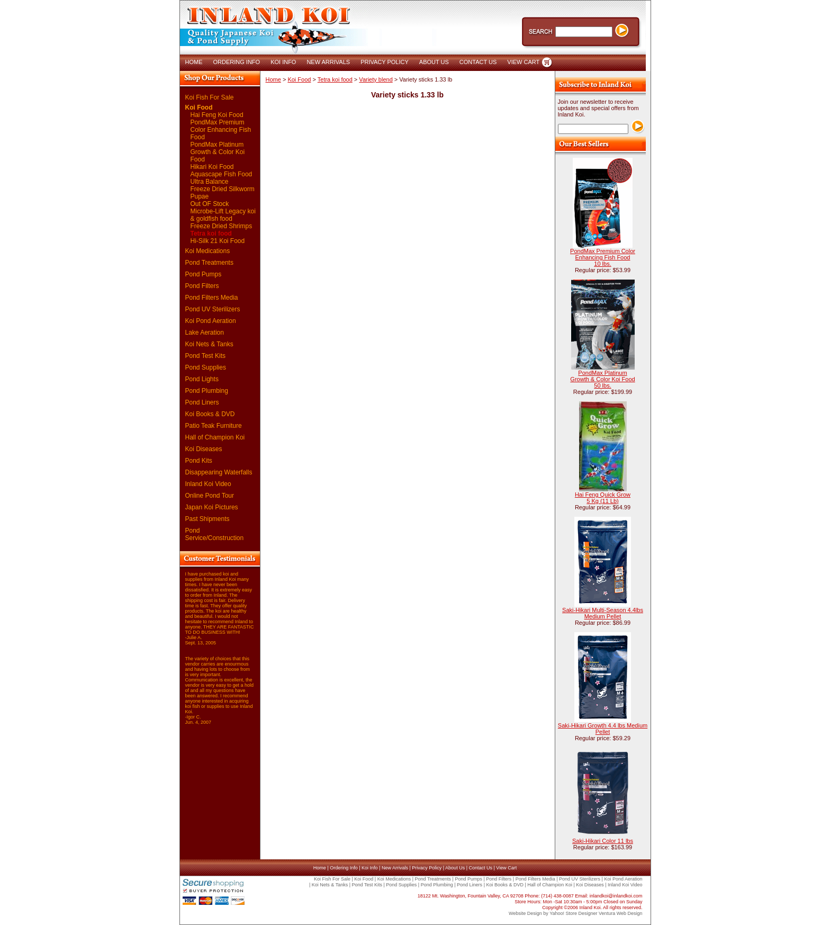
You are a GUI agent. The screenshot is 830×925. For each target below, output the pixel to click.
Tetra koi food (211, 233)
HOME (194, 62)
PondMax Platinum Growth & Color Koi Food (218, 152)
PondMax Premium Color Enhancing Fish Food (221, 130)
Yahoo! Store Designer (573, 913)
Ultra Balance (210, 181)
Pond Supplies (205, 367)
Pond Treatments (209, 262)
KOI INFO (283, 62)
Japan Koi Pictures (211, 507)
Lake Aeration (204, 332)
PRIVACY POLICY (384, 62)
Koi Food (199, 107)
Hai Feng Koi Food (217, 115)
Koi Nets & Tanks (209, 344)
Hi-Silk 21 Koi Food (218, 241)
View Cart (506, 867)
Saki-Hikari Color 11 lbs (602, 841)
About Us (455, 867)
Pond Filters (202, 286)
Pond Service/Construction (214, 534)
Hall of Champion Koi (215, 437)
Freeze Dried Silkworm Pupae (223, 196)
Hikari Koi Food (212, 166)
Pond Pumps (203, 274)
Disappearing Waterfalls (218, 472)
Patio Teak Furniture (213, 425)
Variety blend (375, 79)
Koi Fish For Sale (209, 97)
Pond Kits (198, 460)
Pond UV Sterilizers (212, 309)
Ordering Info (344, 867)
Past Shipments (207, 519)
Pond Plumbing (206, 390)
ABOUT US (434, 62)
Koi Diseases (203, 449)
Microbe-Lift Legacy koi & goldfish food (223, 215)
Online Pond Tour (209, 495)
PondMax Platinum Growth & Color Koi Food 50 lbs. (602, 379)
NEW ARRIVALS (328, 62)
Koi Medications (207, 251)
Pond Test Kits (205, 356)
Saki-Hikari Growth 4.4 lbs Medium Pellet (602, 728)
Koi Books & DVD (210, 414)
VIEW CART (523, 62)
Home (273, 79)
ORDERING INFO (236, 62)
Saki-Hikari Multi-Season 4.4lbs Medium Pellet (602, 613)
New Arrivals (395, 867)
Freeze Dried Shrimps (221, 226)
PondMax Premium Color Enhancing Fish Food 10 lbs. (602, 257)
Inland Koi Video (208, 484)
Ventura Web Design (620, 913)
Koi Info (370, 867)
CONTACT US (478, 62)
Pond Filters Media (211, 297)
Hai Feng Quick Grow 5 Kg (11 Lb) (602, 497)
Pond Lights (202, 379)
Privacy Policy (426, 867)
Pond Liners (202, 402)
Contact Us (480, 867)
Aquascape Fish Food (221, 174)
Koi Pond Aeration (210, 321)
